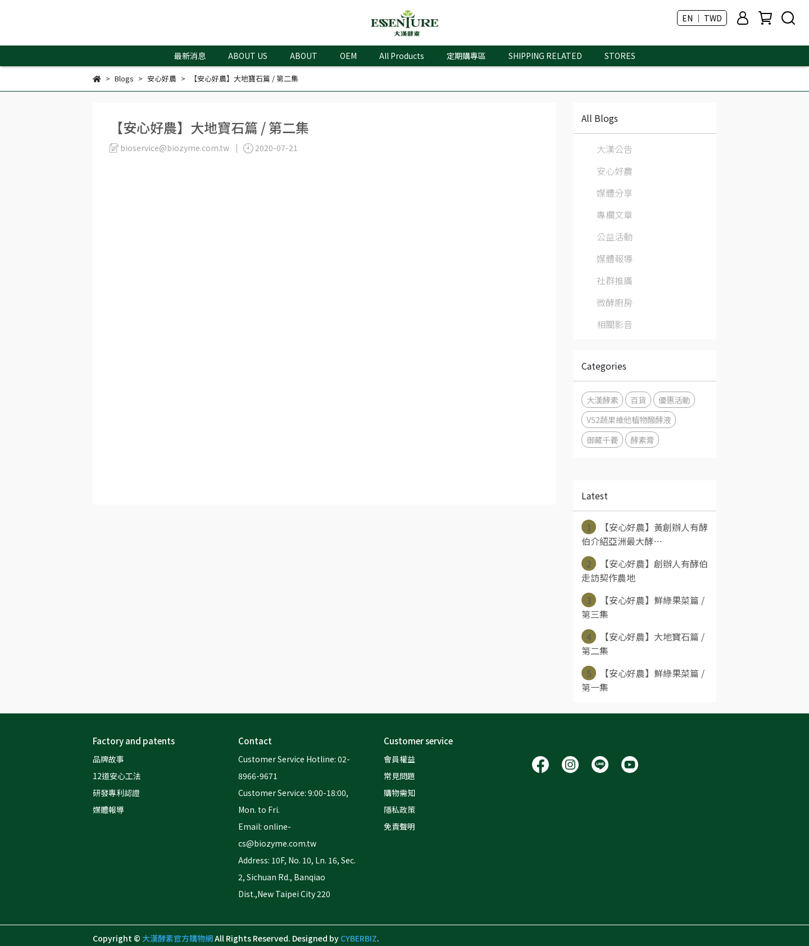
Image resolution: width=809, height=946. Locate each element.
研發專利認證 (116, 792)
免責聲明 (399, 826)
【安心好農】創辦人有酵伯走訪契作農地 (644, 570)
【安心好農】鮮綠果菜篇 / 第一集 (643, 680)
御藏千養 (602, 439)
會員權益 (399, 759)
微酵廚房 (615, 302)
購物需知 (399, 792)
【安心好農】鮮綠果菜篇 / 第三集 (643, 607)
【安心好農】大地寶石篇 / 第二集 (643, 643)
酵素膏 (642, 439)
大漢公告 (615, 149)
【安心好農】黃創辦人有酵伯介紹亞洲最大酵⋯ (644, 534)
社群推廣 (615, 280)
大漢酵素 (602, 400)
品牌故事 (108, 759)
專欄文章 (615, 214)
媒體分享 (615, 192)
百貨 (638, 400)
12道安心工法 (117, 775)
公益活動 (615, 236)
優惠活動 (674, 400)
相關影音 (615, 324)
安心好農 (615, 171)
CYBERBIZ (358, 938)
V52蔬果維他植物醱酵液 (629, 419)
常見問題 (399, 775)
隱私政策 (399, 809)
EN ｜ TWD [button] (702, 18)
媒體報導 (615, 258)
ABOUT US (247, 55)
